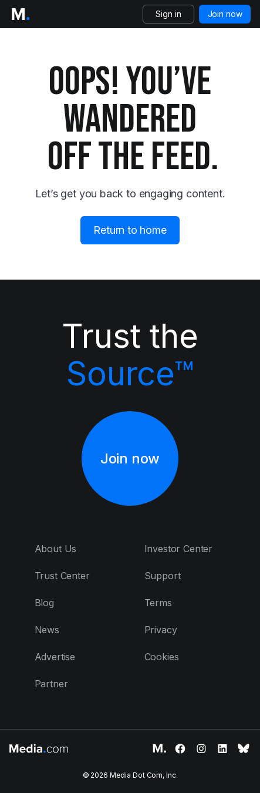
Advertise (55, 657)
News (47, 630)
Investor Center (178, 549)
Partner (51, 684)
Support (162, 576)
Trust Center (62, 576)
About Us (56, 549)
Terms (158, 603)
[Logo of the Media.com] (20, 14)
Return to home (129, 230)
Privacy (160, 630)
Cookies (161, 657)
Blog (44, 603)
